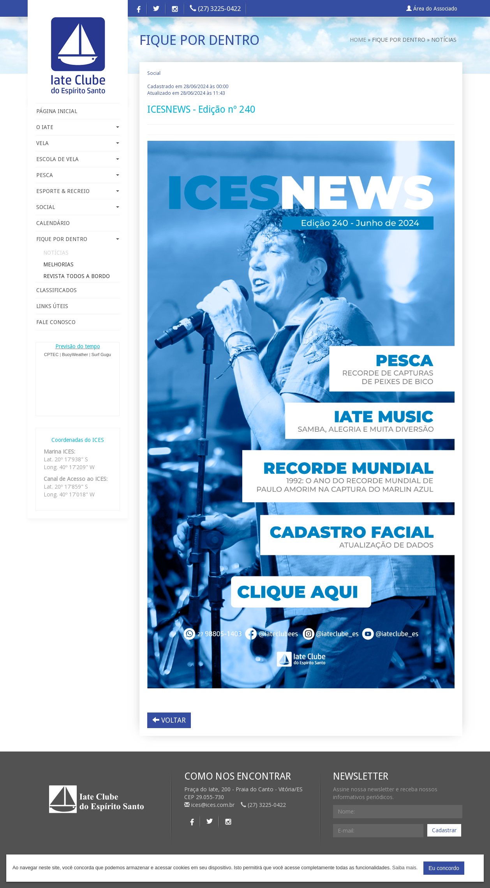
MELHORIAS (58, 264)
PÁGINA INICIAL (56, 111)
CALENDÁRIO (53, 223)
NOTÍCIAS (56, 253)
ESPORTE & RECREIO (77, 191)
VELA (77, 143)
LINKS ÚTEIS (52, 306)
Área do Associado (431, 8)
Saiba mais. (405, 867)
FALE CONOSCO (56, 322)
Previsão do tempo (77, 346)
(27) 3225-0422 (215, 8)
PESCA (77, 175)
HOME (358, 39)
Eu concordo (443, 868)
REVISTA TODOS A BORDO (76, 276)
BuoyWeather (75, 354)
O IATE (77, 127)
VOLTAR (169, 720)
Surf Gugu (101, 354)
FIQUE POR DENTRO (77, 239)
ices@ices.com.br (210, 804)
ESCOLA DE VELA (77, 159)
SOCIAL (77, 207)
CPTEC (51, 354)
